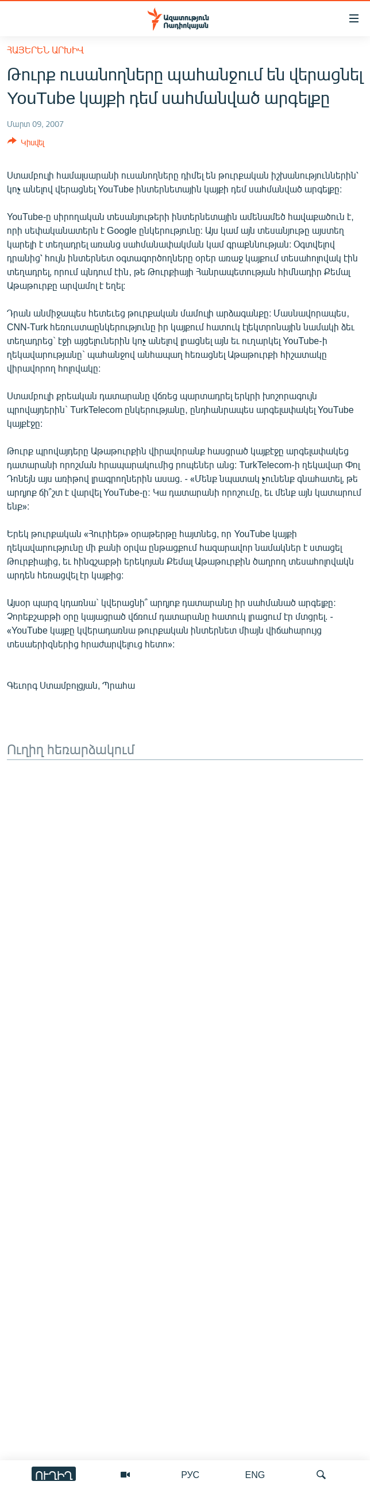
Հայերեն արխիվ (45, 49)
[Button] (25, 144)
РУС (190, 1474)
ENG (255, 1474)
